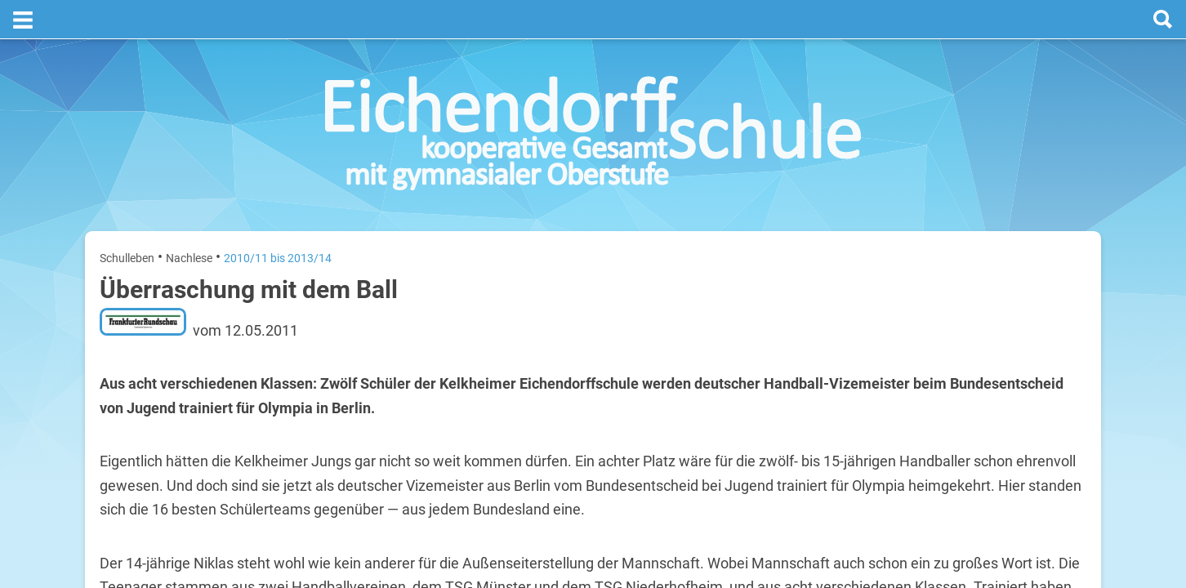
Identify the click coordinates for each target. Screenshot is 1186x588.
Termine (987, 213)
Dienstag (905, 369)
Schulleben (127, 218)
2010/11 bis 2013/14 (278, 218)
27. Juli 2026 (1059, 317)
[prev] (982, 278)
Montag (902, 317)
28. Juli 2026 (1059, 369)
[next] (998, 278)
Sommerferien (990, 343)
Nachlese (189, 218)
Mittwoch (906, 422)
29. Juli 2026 (1059, 422)
